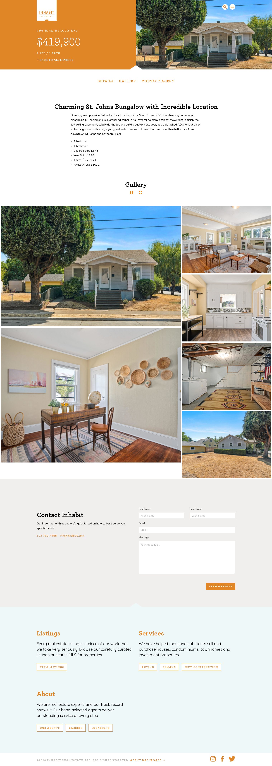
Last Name (196, 509)
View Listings (52, 667)
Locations (101, 728)
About (46, 694)
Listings (48, 633)
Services (151, 633)
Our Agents (50, 728)
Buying (148, 667)
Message (144, 537)
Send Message (220, 586)
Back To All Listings (56, 60)
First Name (145, 509)
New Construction (201, 667)
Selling (169, 667)
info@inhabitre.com (72, 536)
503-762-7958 (47, 536)
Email (142, 523)
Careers (76, 728)
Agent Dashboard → (147, 760)
